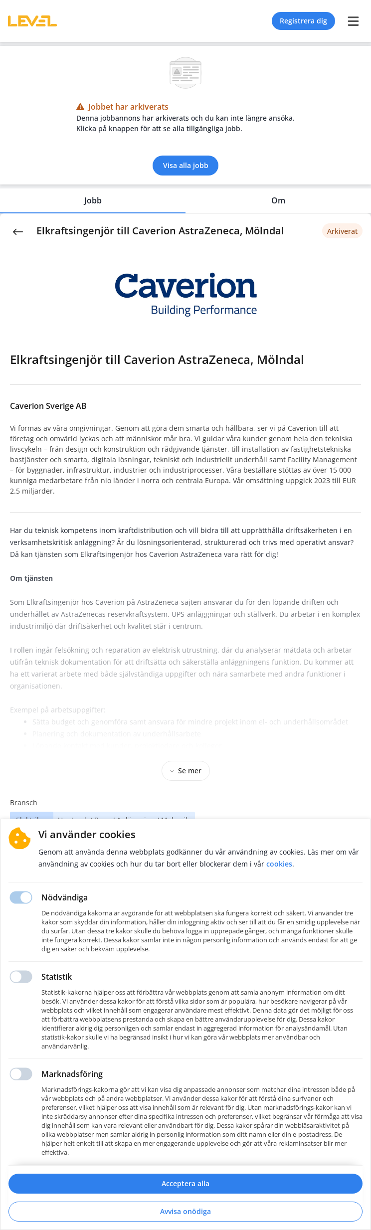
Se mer (185, 770)
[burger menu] (353, 21)
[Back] (18, 230)
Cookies (279, 864)
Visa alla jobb (185, 165)
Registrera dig (303, 20)
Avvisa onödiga (185, 1211)
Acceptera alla (185, 1183)
